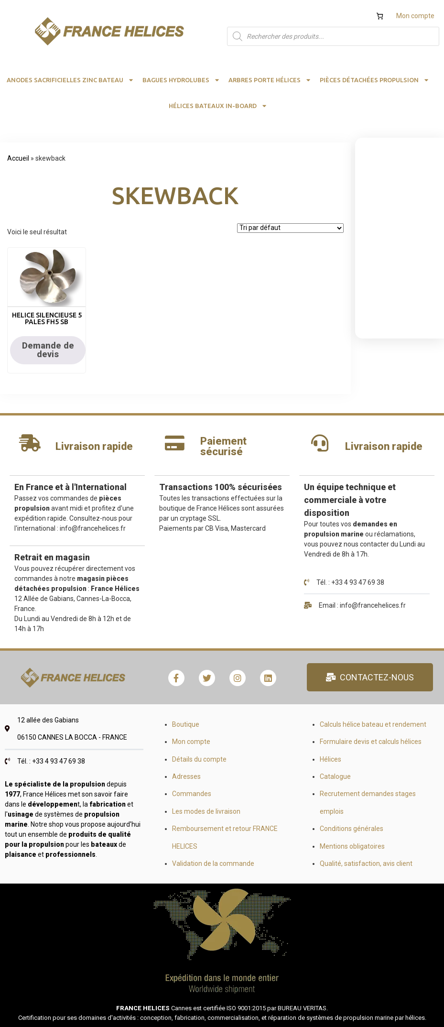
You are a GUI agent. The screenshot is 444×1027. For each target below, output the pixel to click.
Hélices (330, 759)
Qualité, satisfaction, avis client (366, 863)
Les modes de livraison (206, 811)
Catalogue (335, 776)
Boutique (185, 724)
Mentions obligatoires (352, 846)
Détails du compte (199, 759)
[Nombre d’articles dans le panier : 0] (379, 16)
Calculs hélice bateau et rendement (373, 724)
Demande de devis (48, 349)
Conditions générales (351, 828)
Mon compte (415, 16)
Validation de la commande (213, 863)
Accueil (18, 158)
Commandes (191, 794)
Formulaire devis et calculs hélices (371, 741)
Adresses (186, 776)
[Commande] (290, 228)
